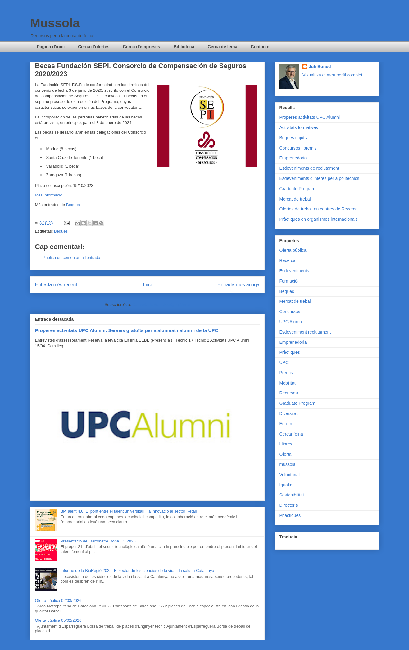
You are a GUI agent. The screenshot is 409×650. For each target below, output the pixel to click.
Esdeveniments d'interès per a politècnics (319, 178)
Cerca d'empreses (141, 46)
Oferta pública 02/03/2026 (58, 600)
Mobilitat (287, 382)
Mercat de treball (295, 198)
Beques (73, 204)
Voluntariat (289, 474)
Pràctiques (289, 352)
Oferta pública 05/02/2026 (58, 620)
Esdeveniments (294, 270)
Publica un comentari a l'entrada (71, 257)
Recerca (287, 260)
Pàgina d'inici (51, 46)
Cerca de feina (223, 46)
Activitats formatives (298, 127)
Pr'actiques (290, 515)
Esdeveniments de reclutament (309, 168)
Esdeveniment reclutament (305, 332)
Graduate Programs (298, 188)
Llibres (285, 443)
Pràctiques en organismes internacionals (318, 219)
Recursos (288, 392)
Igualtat (286, 484)
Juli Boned (320, 66)
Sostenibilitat (291, 494)
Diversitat (288, 413)
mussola (287, 464)
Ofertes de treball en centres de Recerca (318, 208)
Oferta (285, 454)
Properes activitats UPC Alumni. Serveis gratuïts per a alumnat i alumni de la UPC (126, 330)
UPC (284, 362)
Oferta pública (293, 250)
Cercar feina (291, 433)
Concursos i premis (298, 147)
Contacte (260, 46)
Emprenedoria (293, 157)
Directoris (288, 505)
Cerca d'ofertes (93, 46)
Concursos (289, 311)
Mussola (55, 23)
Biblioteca (184, 46)
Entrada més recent (56, 284)
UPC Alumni (291, 321)
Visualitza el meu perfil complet (332, 74)
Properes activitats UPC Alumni (309, 117)
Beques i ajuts (293, 137)
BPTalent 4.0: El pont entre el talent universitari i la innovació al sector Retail (129, 511)
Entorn (285, 423)
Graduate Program (297, 403)
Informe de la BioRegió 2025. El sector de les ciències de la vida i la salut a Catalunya (137, 570)
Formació (288, 281)
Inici (147, 284)
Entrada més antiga (238, 284)
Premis (286, 372)
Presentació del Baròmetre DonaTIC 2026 (98, 541)
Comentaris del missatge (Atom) (161, 304)
